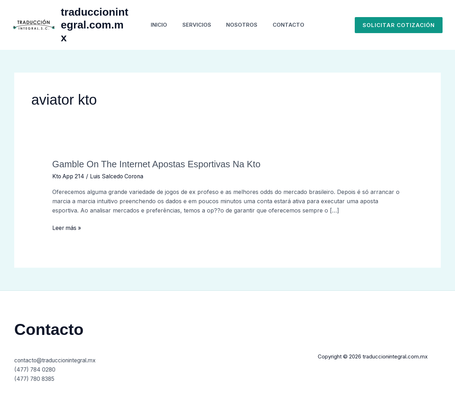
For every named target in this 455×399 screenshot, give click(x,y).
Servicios (195, 24)
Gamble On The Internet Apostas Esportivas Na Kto (158, 164)
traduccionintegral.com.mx (91, 24)
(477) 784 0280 (36, 369)
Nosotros (243, 24)
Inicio (155, 24)
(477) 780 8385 (35, 378)
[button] (399, 25)
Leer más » (67, 227)
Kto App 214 (69, 176)
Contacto (292, 24)
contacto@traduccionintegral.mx (58, 360)
